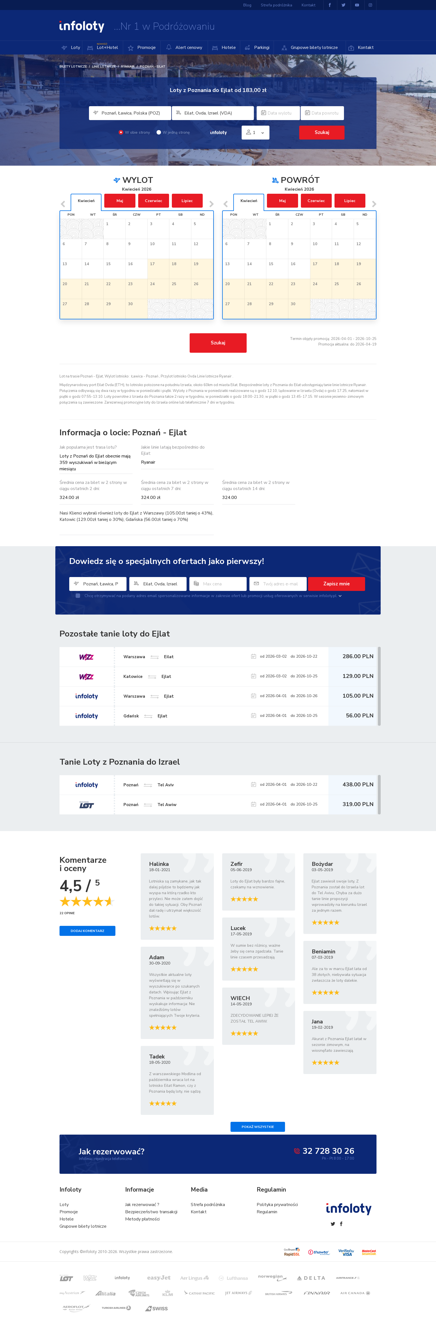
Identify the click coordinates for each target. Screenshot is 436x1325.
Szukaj (322, 132)
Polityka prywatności (277, 1205)
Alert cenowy (184, 47)
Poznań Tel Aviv (148, 784)
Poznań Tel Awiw (150, 804)
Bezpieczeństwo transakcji (151, 1212)
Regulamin (267, 1212)
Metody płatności (142, 1219)
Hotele (228, 47)
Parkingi (261, 47)
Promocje (146, 47)
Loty (75, 47)
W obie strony (134, 132)
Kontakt (365, 47)
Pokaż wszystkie (258, 1127)
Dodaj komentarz (87, 931)
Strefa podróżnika (276, 5)
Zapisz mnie (336, 584)
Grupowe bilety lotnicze (314, 47)
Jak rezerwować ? (142, 1205)
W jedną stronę (173, 132)
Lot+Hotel (107, 46)
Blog (247, 5)
